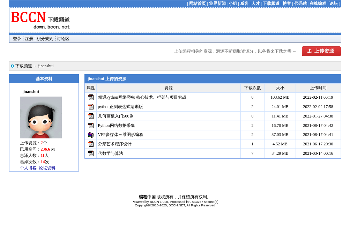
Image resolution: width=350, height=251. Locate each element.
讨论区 (63, 38)
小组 (233, 3)
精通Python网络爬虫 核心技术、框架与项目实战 (142, 97)
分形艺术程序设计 (115, 144)
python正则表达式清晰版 (120, 106)
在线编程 (318, 3)
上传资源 (320, 51)
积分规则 (45, 38)
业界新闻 (217, 3)
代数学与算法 (110, 153)
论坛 (333, 3)
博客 (287, 3)
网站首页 (197, 3)
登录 (17, 38)
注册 (29, 38)
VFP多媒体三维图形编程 (120, 134)
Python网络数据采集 (116, 125)
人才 (256, 3)
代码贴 (300, 3)
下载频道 (271, 3)
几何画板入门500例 (116, 116)
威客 (244, 3)
